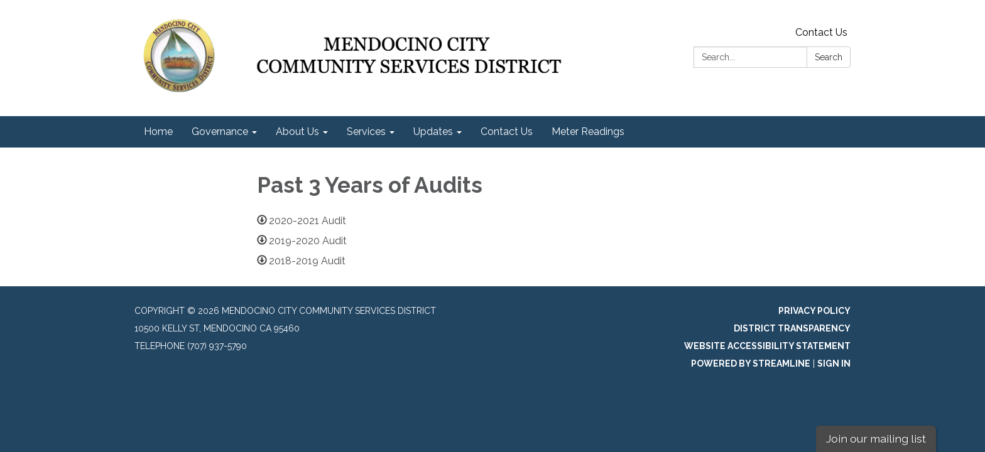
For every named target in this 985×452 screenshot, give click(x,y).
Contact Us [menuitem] (507, 131)
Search (828, 57)
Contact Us (821, 32)
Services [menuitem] (366, 131)
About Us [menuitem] (297, 131)
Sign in (834, 363)
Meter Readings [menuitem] (588, 131)
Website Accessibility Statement (767, 346)
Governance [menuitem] (220, 131)
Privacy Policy (814, 311)
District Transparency (792, 328)
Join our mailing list (876, 438)
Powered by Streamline (750, 363)
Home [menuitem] (158, 131)
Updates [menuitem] (433, 131)
